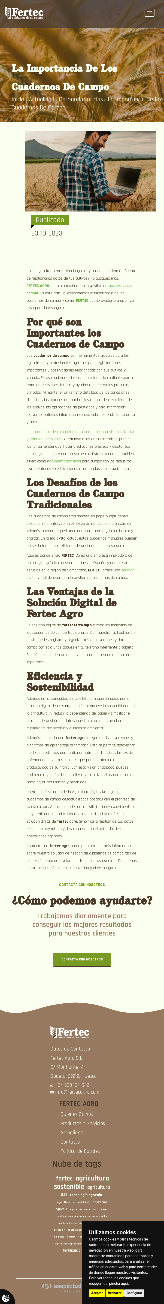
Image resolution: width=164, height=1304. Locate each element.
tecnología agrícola (86, 1195)
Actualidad (41, 99)
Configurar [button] (134, 1293)
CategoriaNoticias (81, 99)
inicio (18, 99)
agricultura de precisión (68, 1243)
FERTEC (82, 300)
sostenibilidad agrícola (81, 1230)
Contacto (70, 1142)
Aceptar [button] (97, 1293)
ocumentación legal (65, 461)
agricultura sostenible (81, 1182)
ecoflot (71, 1236)
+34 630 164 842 (72, 1085)
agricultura (63, 1202)
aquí (124, 1283)
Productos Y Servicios (83, 1123)
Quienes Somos (77, 1114)
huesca (103, 1209)
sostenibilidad (81, 1202)
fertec (64, 1178)
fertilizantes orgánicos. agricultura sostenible (82, 1216)
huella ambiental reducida (72, 1223)
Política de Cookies (80, 1151)
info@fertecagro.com (77, 1092)
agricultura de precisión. (83, 1209)
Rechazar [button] (114, 1293)
